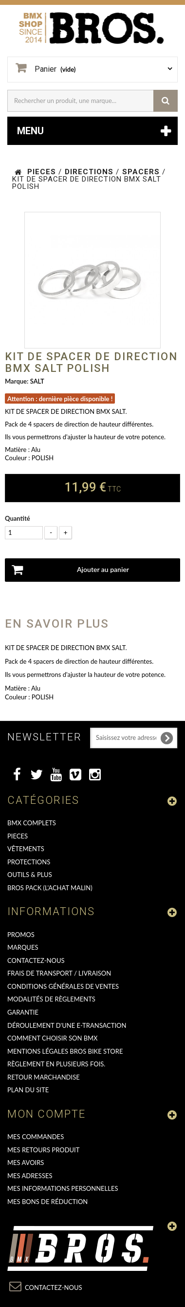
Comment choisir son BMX (52, 1038)
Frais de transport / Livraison (59, 973)
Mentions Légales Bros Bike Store (65, 1051)
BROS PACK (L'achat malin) (49, 888)
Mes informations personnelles (62, 1188)
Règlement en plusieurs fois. (56, 1064)
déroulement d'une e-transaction (66, 1025)
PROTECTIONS (28, 862)
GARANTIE (22, 1012)
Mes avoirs (25, 1162)
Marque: (16, 381)
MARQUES (22, 947)
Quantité (17, 518)
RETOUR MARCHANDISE (43, 1077)
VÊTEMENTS (25, 849)
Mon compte (46, 1114)
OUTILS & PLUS (29, 874)
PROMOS (21, 935)
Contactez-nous (36, 960)
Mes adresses (30, 1176)
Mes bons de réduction (47, 1201)
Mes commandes (35, 1137)
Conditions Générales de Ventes (63, 986)
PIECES (17, 836)
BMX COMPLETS (31, 823)
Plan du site (28, 1090)
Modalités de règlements (51, 999)
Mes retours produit (43, 1150)
